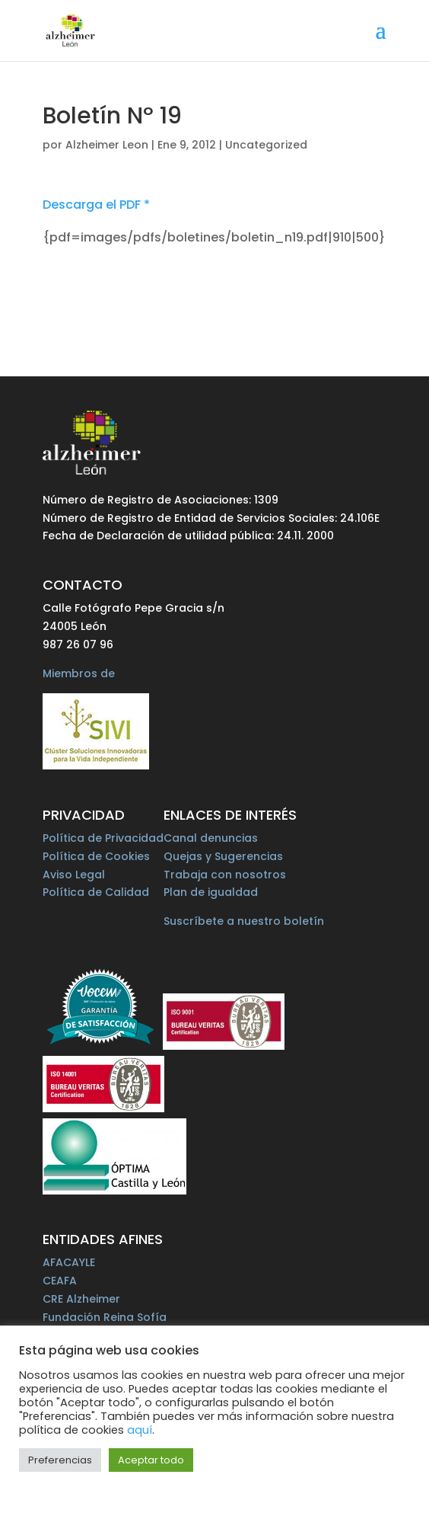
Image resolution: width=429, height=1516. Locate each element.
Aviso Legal (74, 874)
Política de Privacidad (103, 838)
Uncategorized (266, 144)
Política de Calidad (96, 892)
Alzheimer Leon (106, 144)
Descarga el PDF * (96, 204)
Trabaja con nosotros (225, 874)
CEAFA (60, 1280)
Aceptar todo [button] (151, 1460)
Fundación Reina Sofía (105, 1317)
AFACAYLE (69, 1262)
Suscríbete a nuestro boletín (244, 921)
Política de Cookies (96, 856)
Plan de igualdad (211, 892)
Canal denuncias (211, 838)
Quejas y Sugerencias (223, 856)
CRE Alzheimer (81, 1299)
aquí (139, 1430)
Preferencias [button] (60, 1460)
